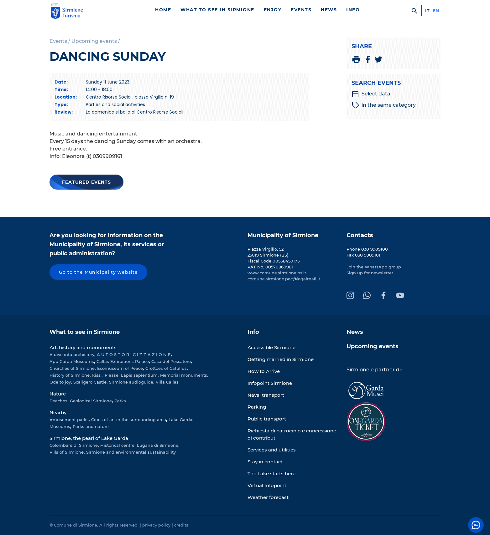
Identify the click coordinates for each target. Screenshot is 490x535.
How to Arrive (264, 371)
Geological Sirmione (91, 400)
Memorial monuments (183, 375)
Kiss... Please (105, 375)
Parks (120, 400)
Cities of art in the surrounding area (128, 419)
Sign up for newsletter (370, 272)
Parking (257, 407)
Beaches (58, 400)
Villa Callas (167, 382)
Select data (371, 93)
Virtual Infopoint (267, 485)
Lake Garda (180, 419)
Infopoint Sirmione (270, 383)
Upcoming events (373, 346)
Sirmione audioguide (131, 382)
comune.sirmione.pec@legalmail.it (284, 278)
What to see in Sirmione (217, 10)
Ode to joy (60, 382)
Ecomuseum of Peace (120, 368)
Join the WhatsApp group (374, 266)
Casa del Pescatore (171, 361)
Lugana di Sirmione (157, 445)
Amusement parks (69, 419)
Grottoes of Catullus (166, 368)
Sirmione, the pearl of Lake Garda (89, 438)
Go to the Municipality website (98, 272)
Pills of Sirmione (67, 452)
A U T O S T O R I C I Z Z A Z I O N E (134, 354)
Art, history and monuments (83, 347)
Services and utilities (272, 450)
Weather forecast (268, 497)
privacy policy (156, 524)
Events (301, 10)
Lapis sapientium (139, 375)
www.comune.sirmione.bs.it (277, 272)
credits (181, 524)
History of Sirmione (70, 375)
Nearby (58, 412)
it (427, 10)
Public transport (267, 419)
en (436, 10)
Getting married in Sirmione (281, 359)
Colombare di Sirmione (74, 445)
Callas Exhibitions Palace (122, 361)
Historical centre (117, 445)
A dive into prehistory (72, 354)
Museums (60, 426)
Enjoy (273, 10)
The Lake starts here (271, 473)
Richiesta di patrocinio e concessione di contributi (292, 434)
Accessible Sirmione (271, 347)
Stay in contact (265, 462)
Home (163, 10)
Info (353, 10)
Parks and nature (91, 426)
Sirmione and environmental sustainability (131, 452)
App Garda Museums (72, 361)
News (329, 10)
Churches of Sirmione (72, 368)
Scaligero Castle (90, 382)
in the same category (384, 105)
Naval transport (266, 395)
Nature (58, 394)
